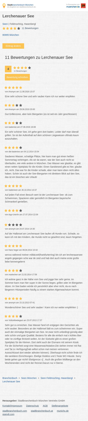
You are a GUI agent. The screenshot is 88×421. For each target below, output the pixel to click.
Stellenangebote (60, 405)
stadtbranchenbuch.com (14, 411)
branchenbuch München (20, 5)
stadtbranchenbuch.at (42, 411)
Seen (5, 24)
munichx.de (63, 411)
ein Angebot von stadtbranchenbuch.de (21, 7)
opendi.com (8, 414)
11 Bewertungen (30, 28)
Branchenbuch (9, 378)
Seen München (29, 378)
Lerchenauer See (11, 381)
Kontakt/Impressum (12, 405)
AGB (45, 405)
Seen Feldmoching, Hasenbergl (56, 378)
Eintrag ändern (13, 46)
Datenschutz (32, 405)
